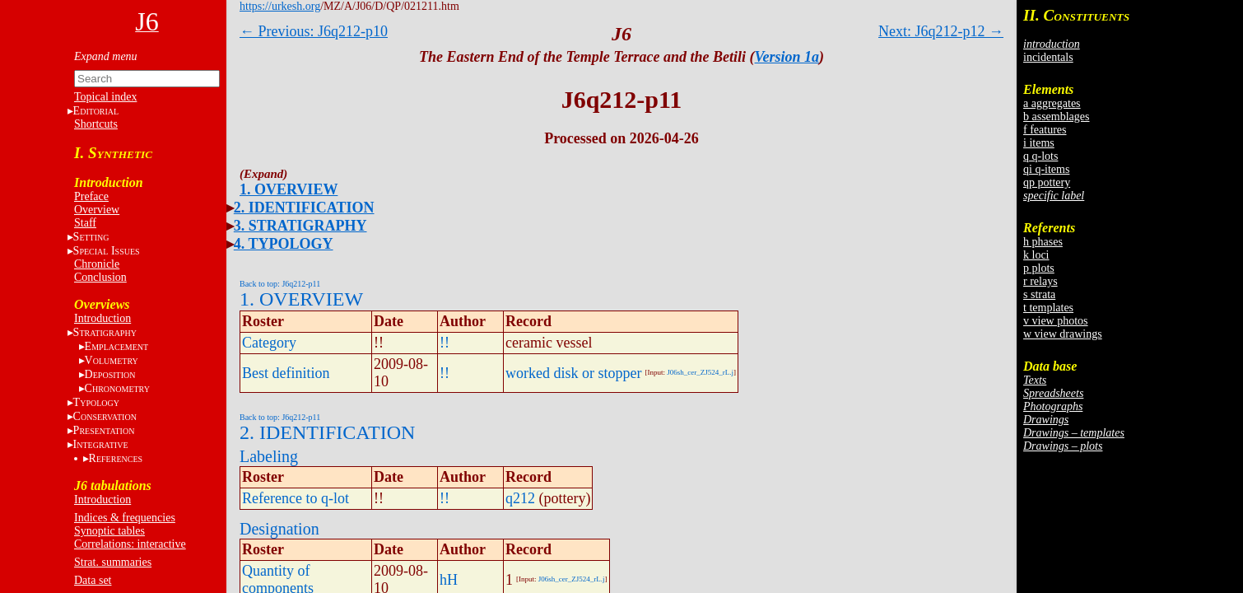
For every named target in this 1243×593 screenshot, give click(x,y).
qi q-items (1046, 169)
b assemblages (1056, 116)
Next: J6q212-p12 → (940, 31)
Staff (85, 223)
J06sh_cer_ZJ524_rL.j (700, 372)
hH (449, 580)
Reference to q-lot (295, 498)
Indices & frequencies (124, 517)
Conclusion (100, 277)
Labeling (269, 456)
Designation (279, 529)
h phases (1043, 242)
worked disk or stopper (573, 373)
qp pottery (1046, 182)
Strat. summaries (112, 562)
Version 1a (787, 57)
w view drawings (1062, 334)
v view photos (1055, 321)
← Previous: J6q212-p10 (314, 31)
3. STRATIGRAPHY (300, 225)
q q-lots (1040, 156)
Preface (91, 196)
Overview (96, 209)
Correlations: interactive (130, 544)
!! (444, 342)
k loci (1036, 255)
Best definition (286, 373)
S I (106, 251)
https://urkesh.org (280, 6)
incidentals (1048, 57)
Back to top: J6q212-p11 (280, 283)
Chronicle (96, 264)
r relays (1040, 281)
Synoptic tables (109, 531)
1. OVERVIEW (289, 189)
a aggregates (1052, 103)
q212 (520, 498)
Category (269, 342)
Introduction (102, 318)
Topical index (105, 97)
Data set (92, 580)
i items (1038, 143)
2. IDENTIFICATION (304, 207)
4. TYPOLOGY (283, 244)
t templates (1048, 307)
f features (1044, 130)
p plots (1038, 268)
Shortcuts (96, 124)
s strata (1039, 294)
